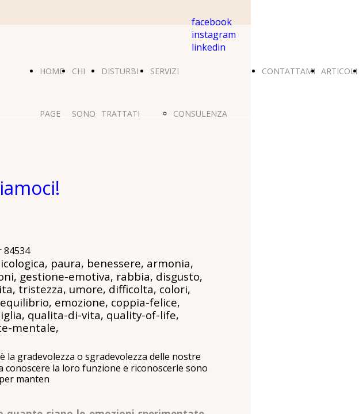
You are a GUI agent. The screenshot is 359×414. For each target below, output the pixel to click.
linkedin (209, 47)
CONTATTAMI (288, 71)
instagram (214, 34)
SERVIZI (164, 71)
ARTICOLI (339, 71)
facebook (212, 22)
